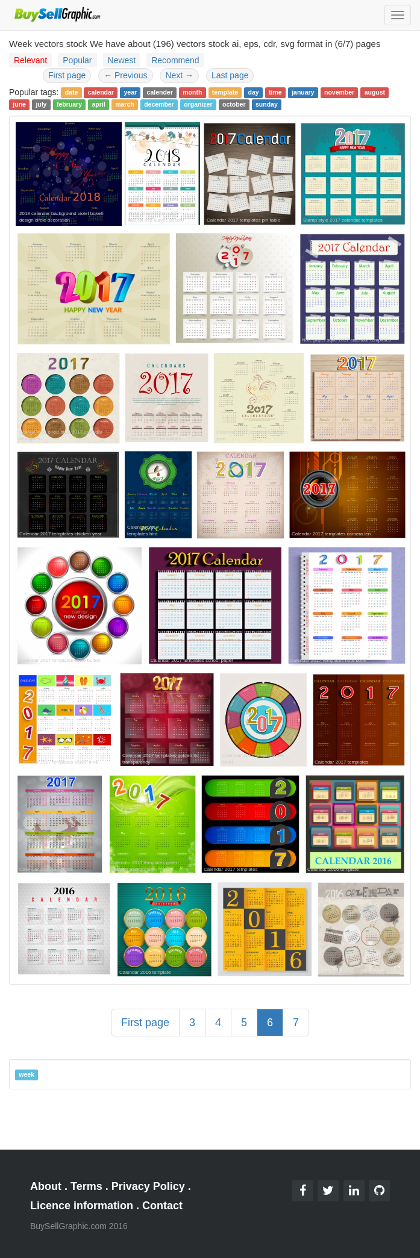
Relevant (30, 60)
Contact (162, 1206)
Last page (230, 75)
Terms (86, 1186)
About (45, 1186)
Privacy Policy (148, 1186)
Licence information (81, 1206)
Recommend (175, 60)
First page (67, 75)
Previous (125, 75)
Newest (122, 60)
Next (179, 75)
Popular (77, 60)
